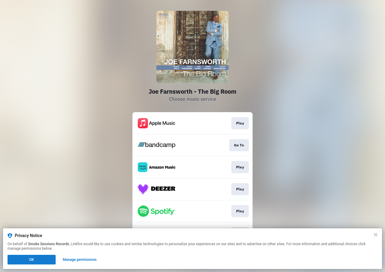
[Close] (375, 234)
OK (31, 260)
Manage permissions (80, 260)
